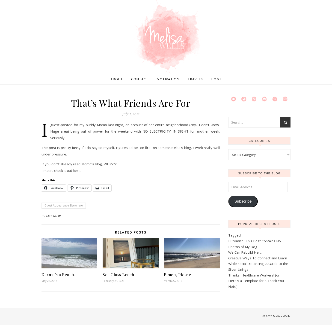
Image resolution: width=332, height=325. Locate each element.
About (116, 79)
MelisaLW (53, 216)
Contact (139, 79)
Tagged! (234, 235)
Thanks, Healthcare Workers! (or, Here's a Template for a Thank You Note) (256, 281)
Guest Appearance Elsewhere (63, 205)
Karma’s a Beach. (58, 274)
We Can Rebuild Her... (245, 252)
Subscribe (243, 201)
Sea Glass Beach (118, 274)
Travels (195, 79)
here (76, 170)
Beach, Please (177, 274)
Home (216, 79)
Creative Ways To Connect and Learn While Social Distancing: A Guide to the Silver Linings (258, 264)
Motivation (168, 79)
